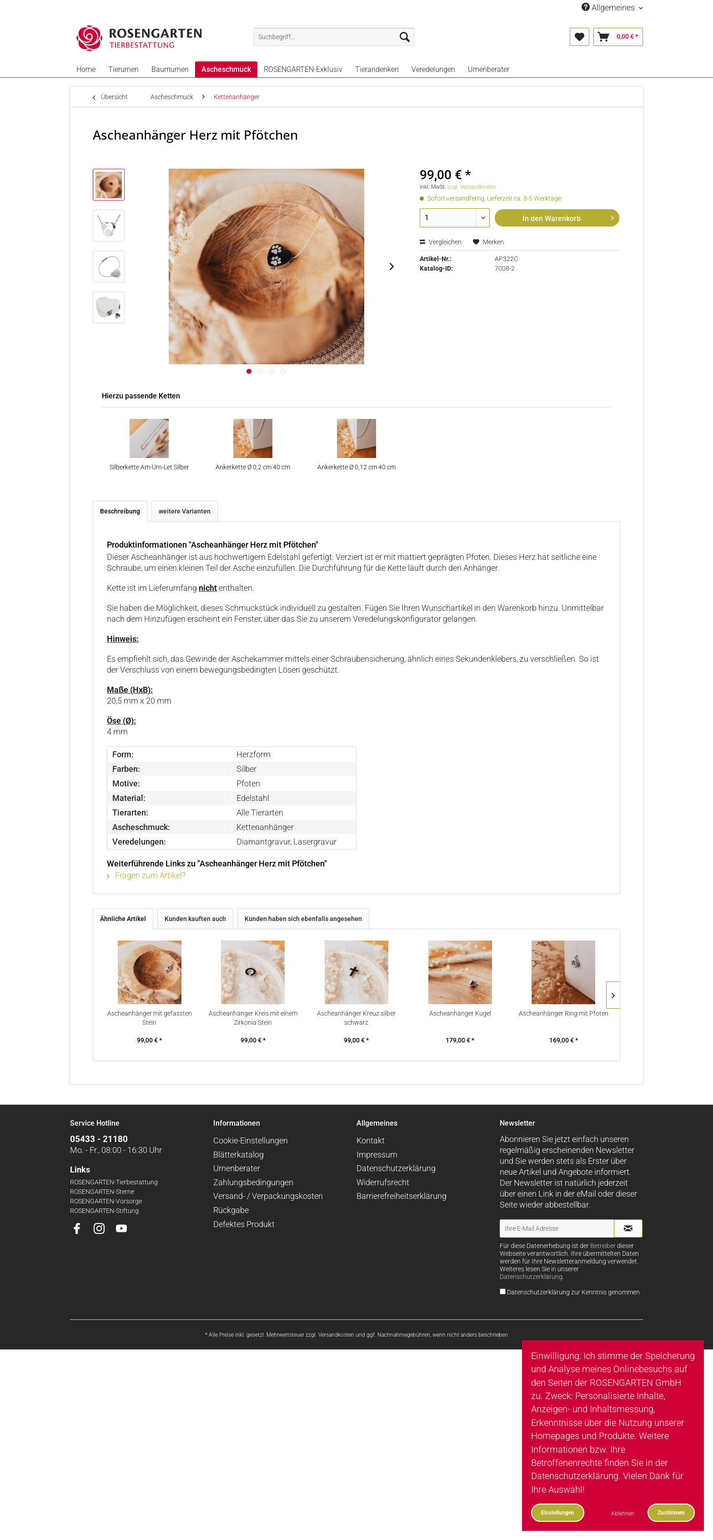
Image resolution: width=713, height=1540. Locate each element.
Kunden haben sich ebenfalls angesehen (303, 918)
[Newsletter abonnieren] (628, 1228)
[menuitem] (334, 37)
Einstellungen (557, 1512)
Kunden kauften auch (195, 918)
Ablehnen (622, 1513)
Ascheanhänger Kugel (460, 1013)
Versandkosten (336, 1335)
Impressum (376, 1154)
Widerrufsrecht (382, 1182)
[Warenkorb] (618, 37)
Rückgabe (231, 1210)
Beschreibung (120, 511)
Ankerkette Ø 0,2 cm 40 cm (253, 467)
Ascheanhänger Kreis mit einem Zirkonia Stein (253, 1018)
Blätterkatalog (238, 1154)
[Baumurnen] (170, 69)
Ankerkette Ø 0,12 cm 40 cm (356, 467)
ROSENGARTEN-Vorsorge (106, 1201)
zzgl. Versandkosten (471, 187)
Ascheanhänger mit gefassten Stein (149, 1018)
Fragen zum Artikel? (146, 875)
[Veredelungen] (433, 69)
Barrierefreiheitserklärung (401, 1196)
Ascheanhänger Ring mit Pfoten (563, 1013)
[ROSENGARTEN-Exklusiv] (303, 69)
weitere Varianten (185, 511)
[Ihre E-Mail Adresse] (557, 1228)
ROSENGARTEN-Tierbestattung (114, 1182)
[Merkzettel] (579, 37)
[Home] (86, 69)
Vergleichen (441, 242)
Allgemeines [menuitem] (609, 7)
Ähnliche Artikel (123, 918)
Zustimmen (671, 1512)
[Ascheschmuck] (226, 69)
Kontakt (370, 1140)
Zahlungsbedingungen (253, 1182)
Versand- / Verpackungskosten (268, 1196)
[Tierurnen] (123, 69)
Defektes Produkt (244, 1224)
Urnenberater (236, 1168)
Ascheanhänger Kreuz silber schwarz (356, 1018)
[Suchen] (404, 37)
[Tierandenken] (377, 69)
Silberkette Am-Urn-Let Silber (149, 467)
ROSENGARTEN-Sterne (102, 1192)
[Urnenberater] (489, 69)
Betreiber (603, 1246)
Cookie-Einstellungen (250, 1140)
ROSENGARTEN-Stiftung (104, 1211)
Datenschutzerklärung (396, 1168)
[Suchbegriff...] (334, 37)
